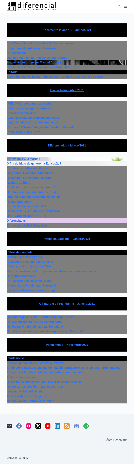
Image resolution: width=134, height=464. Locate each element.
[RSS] (67, 426)
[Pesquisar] (119, 6)
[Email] (9, 426)
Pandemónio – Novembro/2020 (67, 344)
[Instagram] (28, 426)
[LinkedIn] (57, 426)
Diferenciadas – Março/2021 (67, 145)
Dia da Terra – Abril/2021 (67, 90)
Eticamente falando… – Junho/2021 (67, 30)
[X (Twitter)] (38, 426)
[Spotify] (86, 426)
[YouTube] (47, 426)
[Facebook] (19, 426)
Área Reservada (116, 439)
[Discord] (76, 426)
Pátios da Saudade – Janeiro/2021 (67, 238)
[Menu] (125, 6)
